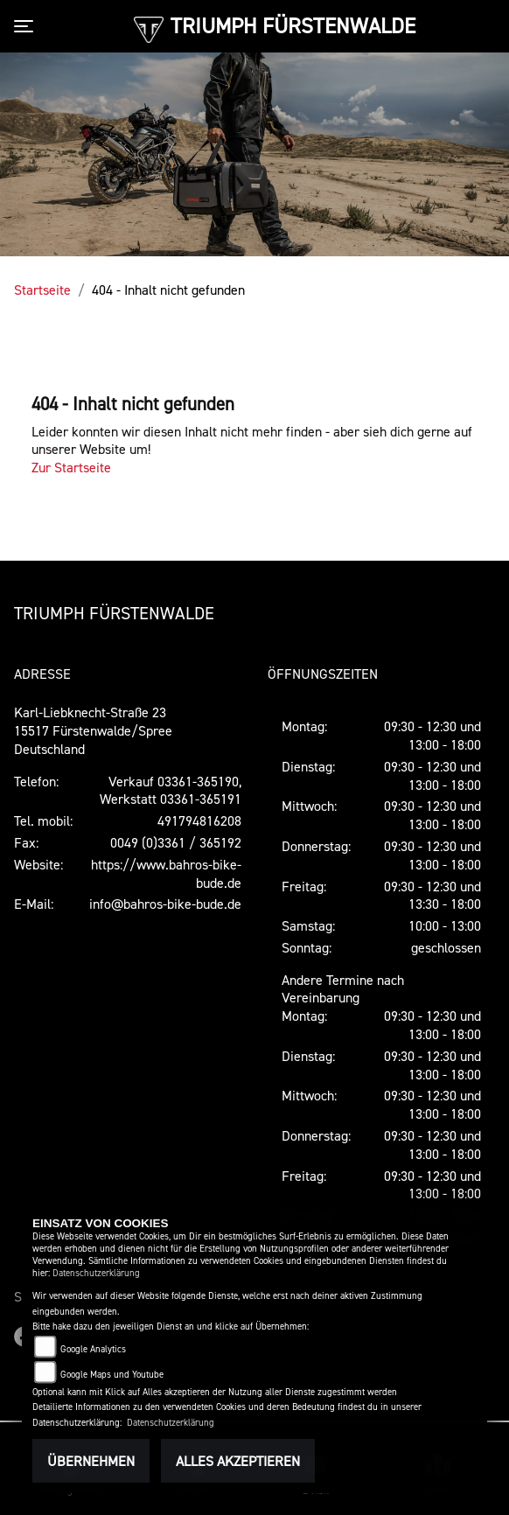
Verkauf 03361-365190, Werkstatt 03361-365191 (170, 790)
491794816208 (199, 820)
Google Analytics (93, 1349)
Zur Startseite (71, 467)
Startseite (42, 289)
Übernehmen (91, 1461)
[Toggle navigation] (27, 26)
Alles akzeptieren (238, 1461)
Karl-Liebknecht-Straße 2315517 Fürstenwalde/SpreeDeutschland (93, 730)
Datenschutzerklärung (96, 1273)
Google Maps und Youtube (112, 1374)
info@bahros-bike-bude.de (165, 903)
